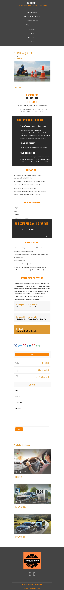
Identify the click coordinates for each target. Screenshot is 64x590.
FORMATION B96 (20, 507)
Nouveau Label (32, 37)
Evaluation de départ (32, 20)
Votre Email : (19, 402)
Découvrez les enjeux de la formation (27, 307)
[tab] (18, 87)
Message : (18, 408)
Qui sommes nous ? (32, 12)
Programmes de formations (32, 16)
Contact (32, 33)
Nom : (17, 390)
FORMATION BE (20, 537)
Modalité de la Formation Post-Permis (31, 319)
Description (18, 87)
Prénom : (17, 396)
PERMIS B (18, 477)
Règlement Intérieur (32, 25)
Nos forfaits (32, 42)
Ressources (32, 29)
